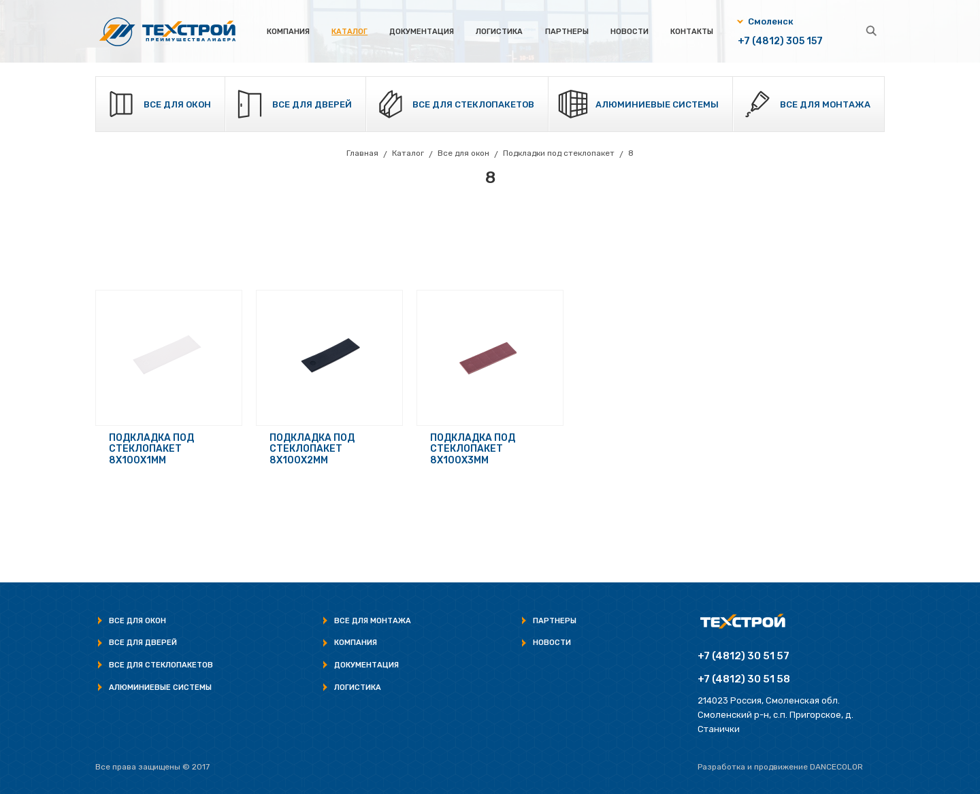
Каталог (349, 31)
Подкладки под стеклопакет (559, 153)
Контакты (691, 31)
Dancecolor (836, 767)
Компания (288, 31)
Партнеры (567, 31)
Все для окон (177, 104)
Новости (629, 31)
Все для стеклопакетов (473, 104)
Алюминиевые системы (657, 104)
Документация (421, 31)
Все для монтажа (825, 104)
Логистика (499, 31)
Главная (362, 153)
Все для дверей (312, 104)
